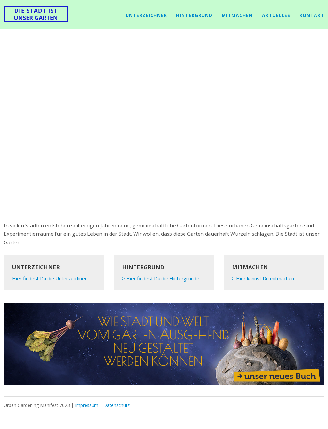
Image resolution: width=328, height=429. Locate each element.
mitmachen (237, 15)
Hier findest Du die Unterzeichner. (50, 278)
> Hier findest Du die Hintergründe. (161, 278)
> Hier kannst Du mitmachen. (263, 278)
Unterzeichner (146, 15)
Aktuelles (276, 15)
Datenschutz (116, 405)
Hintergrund (194, 15)
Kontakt (311, 15)
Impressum (86, 405)
